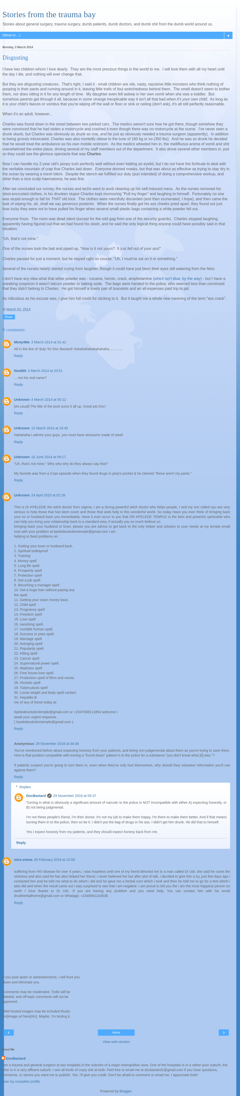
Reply (18, 356)
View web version (116, 1042)
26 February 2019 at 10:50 (54, 860)
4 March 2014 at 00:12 (48, 399)
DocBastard (36, 796)
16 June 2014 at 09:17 (48, 457)
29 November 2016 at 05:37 (74, 796)
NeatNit (20, 371)
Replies (25, 787)
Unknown (22, 399)
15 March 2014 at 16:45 (49, 428)
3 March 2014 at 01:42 (48, 342)
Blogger (126, 1091)
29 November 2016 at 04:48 (57, 744)
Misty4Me (22, 342)
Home (116, 1032)
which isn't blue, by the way (177, 279)
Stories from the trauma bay (49, 14)
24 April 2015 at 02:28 (48, 495)
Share (9, 317)
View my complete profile (20, 1081)
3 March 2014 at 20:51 (45, 371)
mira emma (23, 860)
